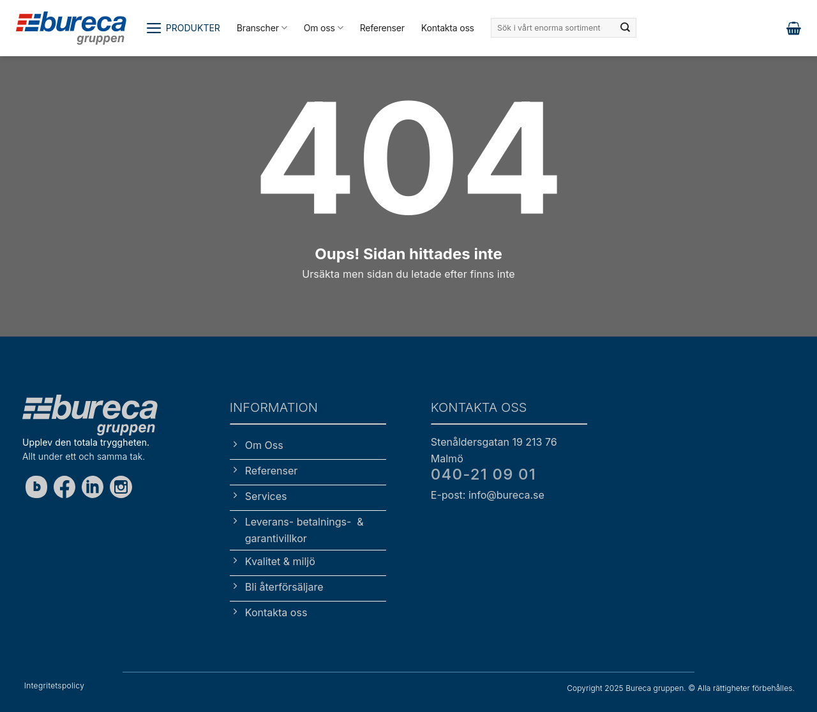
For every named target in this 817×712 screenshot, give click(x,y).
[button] (183, 28)
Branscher (262, 28)
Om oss (323, 28)
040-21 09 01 (483, 474)
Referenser (382, 27)
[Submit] (625, 28)
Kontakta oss (447, 27)
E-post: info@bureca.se (487, 495)
